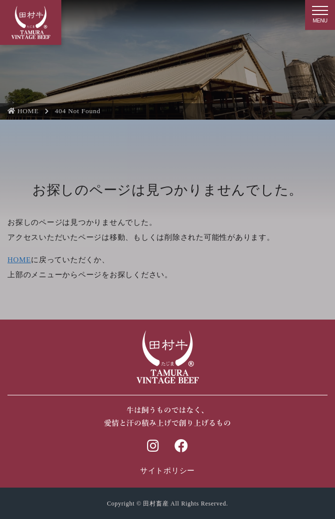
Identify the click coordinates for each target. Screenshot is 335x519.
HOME (23, 111)
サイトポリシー (167, 471)
